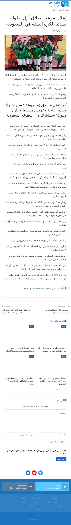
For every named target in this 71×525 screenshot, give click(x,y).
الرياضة (46, 506)
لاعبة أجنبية (29, 221)
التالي (56, 389)
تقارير (36, 502)
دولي (22, 498)
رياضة (63, 326)
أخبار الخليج (37, 498)
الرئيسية (54, 498)
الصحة (22, 502)
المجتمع (31, 506)
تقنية (18, 506)
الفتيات (42, 278)
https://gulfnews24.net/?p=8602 (38, 288)
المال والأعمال (52, 502)
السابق (63, 389)
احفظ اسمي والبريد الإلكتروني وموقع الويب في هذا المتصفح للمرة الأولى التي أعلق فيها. (36, 452)
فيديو (39, 509)
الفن (59, 506)
